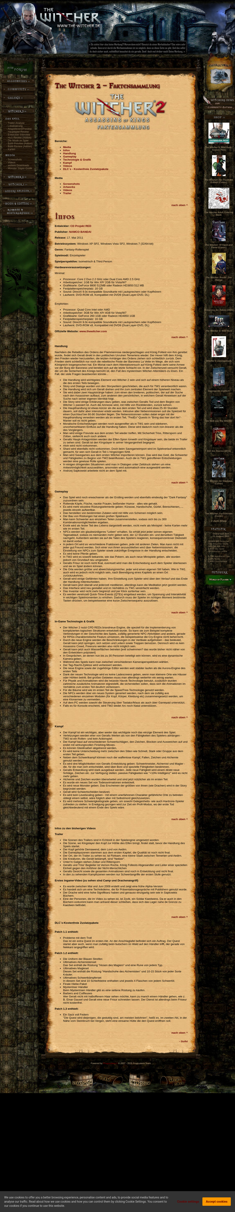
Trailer (67, 193)
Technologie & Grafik (77, 159)
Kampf (67, 162)
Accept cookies (216, 1201)
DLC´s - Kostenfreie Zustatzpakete (85, 169)
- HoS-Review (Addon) (18, 137)
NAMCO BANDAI (80, 231)
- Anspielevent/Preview (19, 128)
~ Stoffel (183, 1041)
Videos (67, 165)
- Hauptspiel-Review (17, 131)
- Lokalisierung (14, 126)
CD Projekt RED (80, 226)
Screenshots (71, 183)
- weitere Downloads (17, 165)
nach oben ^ (179, 205)
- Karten (10, 149)
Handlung (69, 153)
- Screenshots (14, 159)
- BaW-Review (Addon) (19, 146)
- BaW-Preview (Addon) (19, 143)
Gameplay (69, 156)
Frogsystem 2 (110, 1063)
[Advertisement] (151, 49)
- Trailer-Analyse (15, 123)
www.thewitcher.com (93, 331)
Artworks (69, 187)
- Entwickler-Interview (18, 134)
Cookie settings (188, 1201)
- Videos (10, 162)
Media (67, 147)
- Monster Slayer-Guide (19, 168)
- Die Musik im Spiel (17, 140)
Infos (66, 150)
